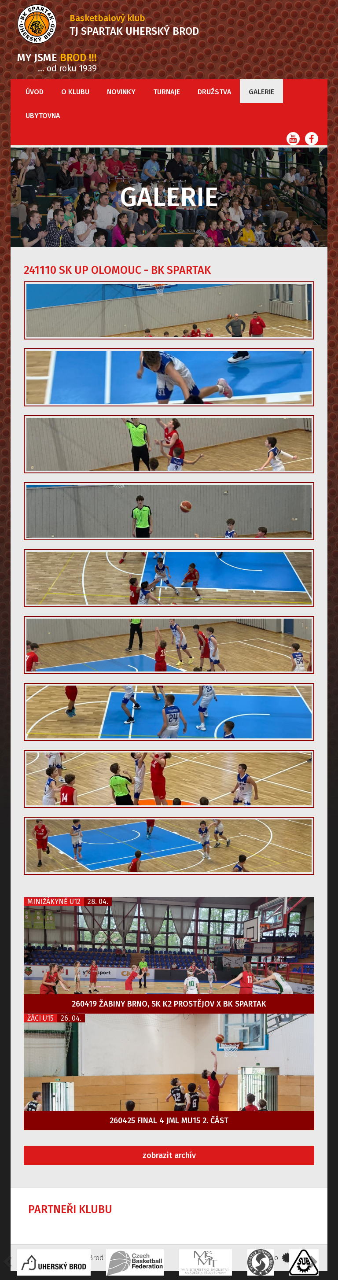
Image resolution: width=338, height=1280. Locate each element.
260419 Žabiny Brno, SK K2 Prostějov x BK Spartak (169, 1004)
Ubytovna (43, 115)
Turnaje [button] (166, 92)
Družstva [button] (214, 92)
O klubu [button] (75, 92)
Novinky (121, 92)
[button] (312, 1261)
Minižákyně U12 (54, 901)
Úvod (35, 92)
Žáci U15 (40, 1018)
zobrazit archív (169, 1155)
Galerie (261, 92)
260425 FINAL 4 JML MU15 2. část (169, 1120)
